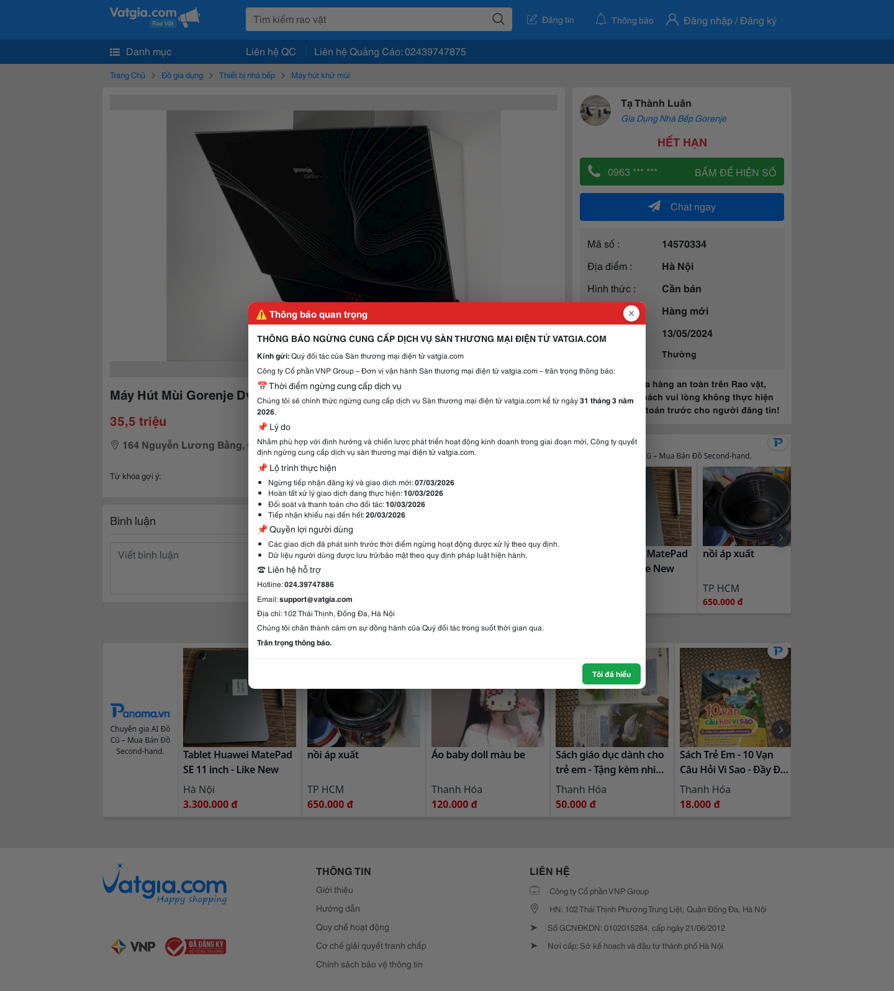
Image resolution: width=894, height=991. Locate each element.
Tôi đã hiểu (611, 673)
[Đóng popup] (631, 313)
